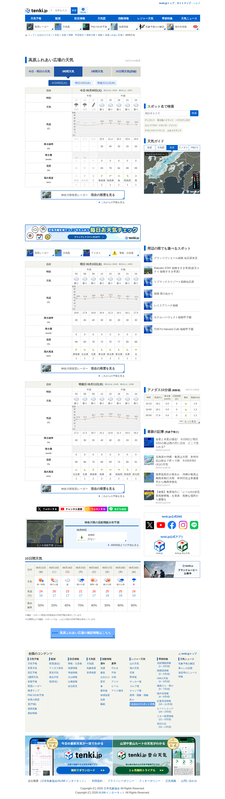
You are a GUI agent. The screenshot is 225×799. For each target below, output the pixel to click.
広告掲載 (171, 780)
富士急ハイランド (165, 120)
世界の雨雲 (33, 699)
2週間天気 (33, 677)
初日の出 (166, 725)
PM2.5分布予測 (36, 695)
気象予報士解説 (186, 663)
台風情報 (72, 681)
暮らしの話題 (185, 668)
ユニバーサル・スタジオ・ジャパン (161, 125)
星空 (102, 681)
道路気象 (32, 708)
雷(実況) (53, 681)
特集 (180, 676)
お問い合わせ (189, 780)
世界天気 (32, 668)
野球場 (133, 677)
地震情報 (72, 668)
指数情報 (123, 18)
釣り (132, 699)
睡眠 (102, 704)
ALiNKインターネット (71, 780)
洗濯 (102, 668)
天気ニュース (189, 18)
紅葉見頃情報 (166, 703)
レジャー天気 (145, 18)
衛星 (149, 147)
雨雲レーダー (35, 686)
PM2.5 (194, 147)
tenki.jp (36, 11)
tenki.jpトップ (166, 3)
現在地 (83, 12)
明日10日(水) (82, 83)
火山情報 (72, 677)
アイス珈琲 (117, 690)
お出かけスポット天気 (143, 704)
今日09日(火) (59, 83)
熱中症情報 (166, 695)
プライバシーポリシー (121, 780)
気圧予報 (32, 672)
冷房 (113, 677)
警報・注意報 (75, 663)
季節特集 (167, 18)
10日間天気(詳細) (126, 71)
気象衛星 (91, 668)
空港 (132, 672)
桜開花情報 (166, 672)
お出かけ (105, 677)
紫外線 (103, 690)
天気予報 (36, 18)
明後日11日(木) (106, 83)
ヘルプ (196, 3)
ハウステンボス (183, 120)
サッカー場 (135, 681)
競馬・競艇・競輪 (139, 695)
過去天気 (53, 677)
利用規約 (97, 780)
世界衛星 (91, 672)
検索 (74, 10)
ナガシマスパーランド (155, 130)
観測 (57, 18)
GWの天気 (166, 680)
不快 (113, 672)
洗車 (102, 699)
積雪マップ (33, 690)
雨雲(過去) (54, 663)
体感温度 (105, 695)
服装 (102, 672)
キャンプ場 (135, 690)
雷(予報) (32, 704)
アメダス (183, 147)
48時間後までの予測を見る (125, 545)
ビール (114, 686)
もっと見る (190, 421)
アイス (114, 681)
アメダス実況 (56, 668)
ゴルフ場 (134, 686)
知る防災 (72, 686)
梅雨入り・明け (166, 687)
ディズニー (150, 120)
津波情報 (72, 672)
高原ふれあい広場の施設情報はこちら (85, 632)
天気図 (102, 18)
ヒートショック (166, 710)
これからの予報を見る (113, 202)
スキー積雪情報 (166, 718)
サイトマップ (184, 3)
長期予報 (32, 681)
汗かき (114, 668)
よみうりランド (174, 130)
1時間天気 (97, 71)
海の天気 (134, 668)
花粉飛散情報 (166, 665)
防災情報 (79, 18)
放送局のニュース (187, 672)
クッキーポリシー (150, 780)
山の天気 (134, 663)
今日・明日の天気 (39, 71)
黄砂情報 (32, 713)
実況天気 (53, 672)
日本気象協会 (49, 780)
